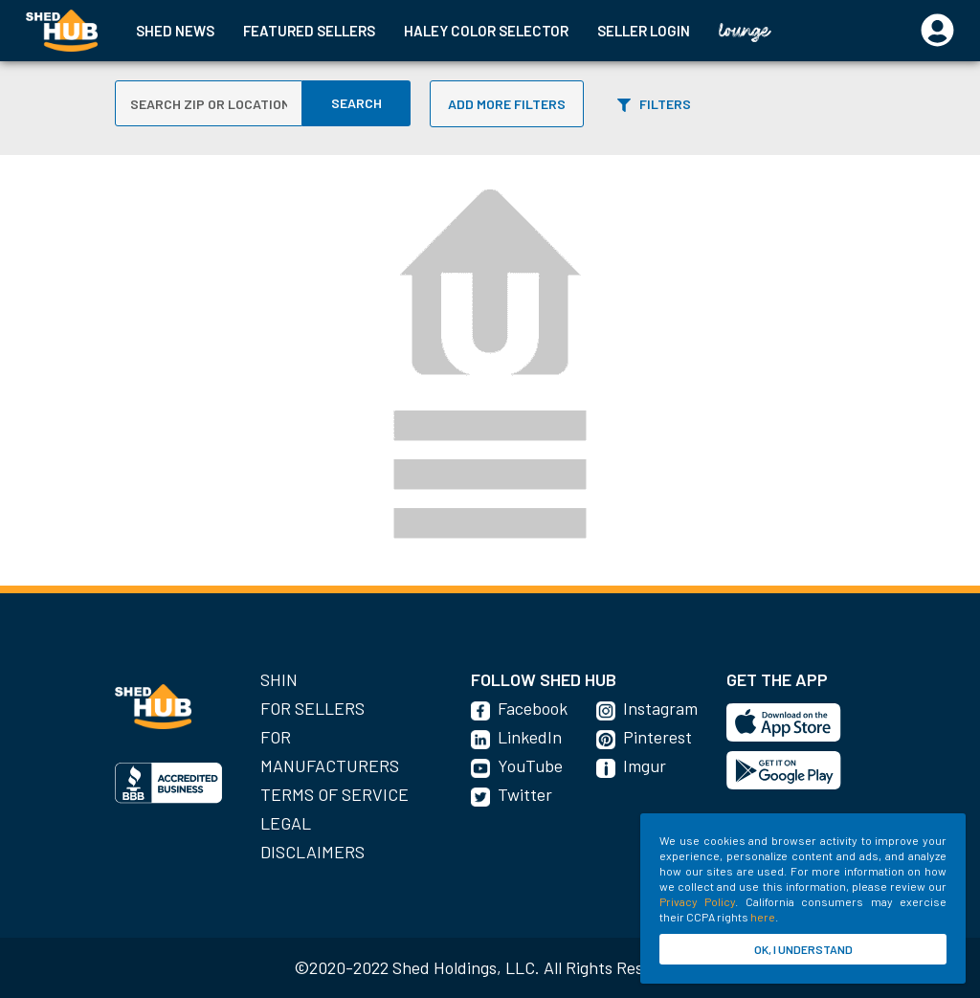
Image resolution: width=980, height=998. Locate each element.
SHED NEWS (175, 30)
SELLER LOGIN (643, 30)
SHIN (279, 679)
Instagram (660, 708)
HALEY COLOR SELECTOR (486, 30)
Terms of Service (334, 794)
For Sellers (312, 708)
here (762, 916)
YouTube (530, 765)
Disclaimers (312, 851)
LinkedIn (530, 736)
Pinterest (657, 736)
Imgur (644, 765)
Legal (285, 822)
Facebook (533, 708)
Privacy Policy (697, 901)
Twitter (525, 794)
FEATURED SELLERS (309, 30)
